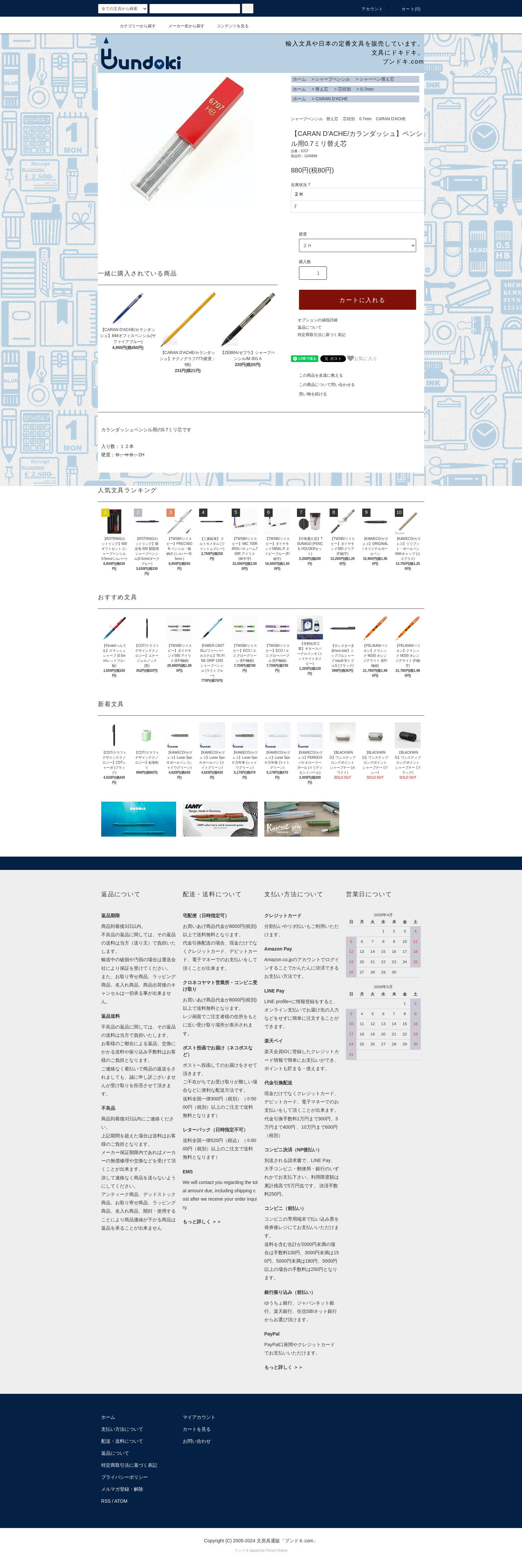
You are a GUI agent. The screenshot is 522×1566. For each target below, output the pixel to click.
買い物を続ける (309, 394)
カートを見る (197, 1429)
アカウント (369, 9)
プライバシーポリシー (124, 1477)
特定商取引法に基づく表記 (322, 334)
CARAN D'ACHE (331, 98)
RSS (106, 1501)
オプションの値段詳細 (318, 320)
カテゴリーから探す (134, 26)
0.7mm (367, 89)
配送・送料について (122, 1441)
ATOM (121, 1501)
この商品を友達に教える (317, 375)
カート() (407, 9)
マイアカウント (199, 1417)
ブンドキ (241, 1550)
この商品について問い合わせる (323, 384)
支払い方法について (122, 1429)
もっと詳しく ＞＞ (202, 1221)
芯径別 (344, 89)
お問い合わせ (197, 1441)
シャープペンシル (332, 79)
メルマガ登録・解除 (122, 1489)
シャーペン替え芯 (377, 79)
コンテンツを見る (229, 26)
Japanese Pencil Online (268, 1550)
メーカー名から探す (182, 26)
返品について (310, 327)
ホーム (299, 79)
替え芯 (321, 89)
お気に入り (362, 358)
